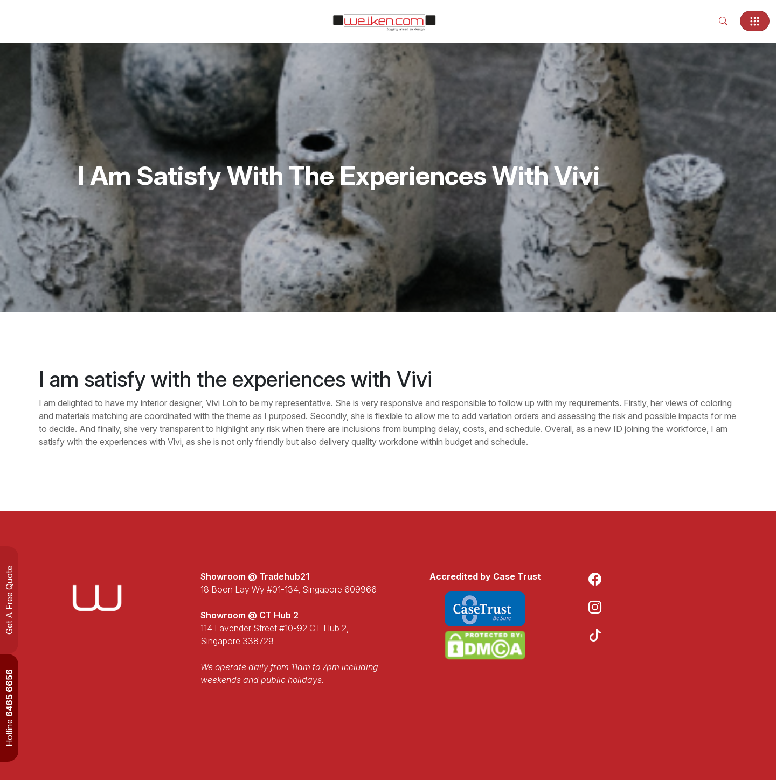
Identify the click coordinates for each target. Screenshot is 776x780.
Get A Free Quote (9, 600)
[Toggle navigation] (755, 21)
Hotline (9, 708)
